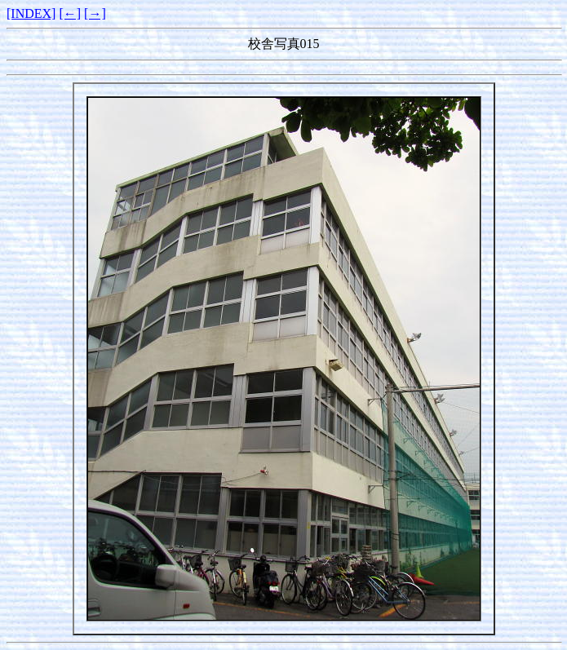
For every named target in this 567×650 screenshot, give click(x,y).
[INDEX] (31, 13)
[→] (95, 13)
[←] (70, 13)
